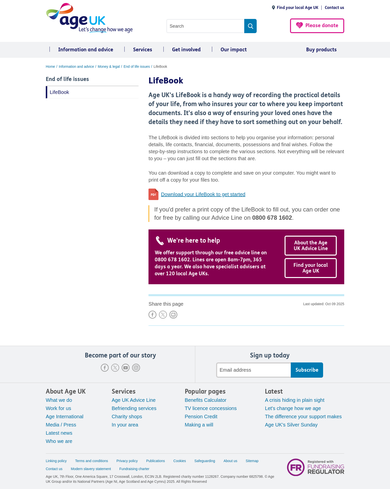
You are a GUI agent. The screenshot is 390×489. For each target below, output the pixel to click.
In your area (125, 424)
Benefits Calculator (206, 400)
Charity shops (127, 416)
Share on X (163, 315)
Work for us (58, 408)
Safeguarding (205, 461)
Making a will (199, 424)
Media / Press (61, 424)
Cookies (179, 461)
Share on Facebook (152, 315)
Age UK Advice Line (134, 400)
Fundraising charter (134, 469)
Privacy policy (127, 461)
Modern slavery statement (91, 469)
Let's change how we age (293, 408)
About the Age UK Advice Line (311, 245)
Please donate (321, 25)
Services (142, 50)
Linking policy (56, 461)
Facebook (105, 368)
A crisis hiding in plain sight (294, 400)
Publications (155, 461)
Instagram (136, 368)
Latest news (59, 433)
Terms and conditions (91, 461)
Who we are (59, 441)
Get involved (186, 50)
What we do (59, 400)
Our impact (234, 50)
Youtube (126, 368)
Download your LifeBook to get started (203, 194)
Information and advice (85, 50)
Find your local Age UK (297, 7)
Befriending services (134, 408)
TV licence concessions (211, 408)
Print (173, 315)
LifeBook (59, 92)
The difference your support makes (303, 416)
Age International (64, 416)
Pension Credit (201, 416)
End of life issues (67, 79)
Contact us (334, 7)
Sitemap (252, 461)
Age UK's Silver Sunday (291, 424)
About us (230, 461)
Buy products (321, 50)
